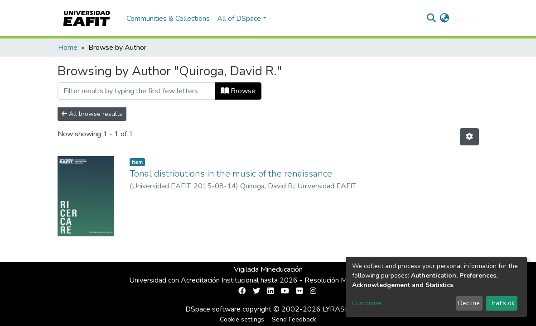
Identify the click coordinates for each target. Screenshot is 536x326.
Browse (238, 91)
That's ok (501, 303)
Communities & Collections (168, 19)
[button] (444, 18)
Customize (366, 303)
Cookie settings (242, 319)
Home (67, 48)
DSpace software (213, 309)
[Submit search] (431, 18)
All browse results (92, 114)
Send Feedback (294, 319)
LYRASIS (337, 309)
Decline (469, 303)
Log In (462, 19)
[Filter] (136, 91)
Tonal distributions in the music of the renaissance (231, 174)
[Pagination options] (469, 136)
